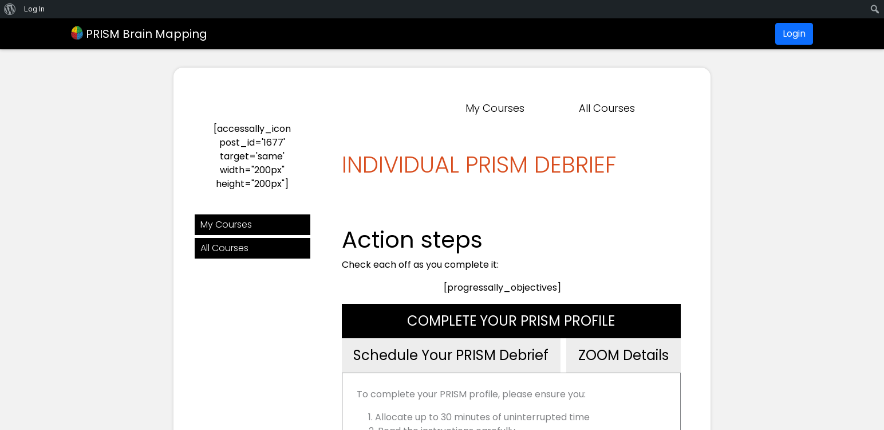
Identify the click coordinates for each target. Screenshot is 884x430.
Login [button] (794, 33)
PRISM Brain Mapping (139, 34)
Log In (34, 9)
